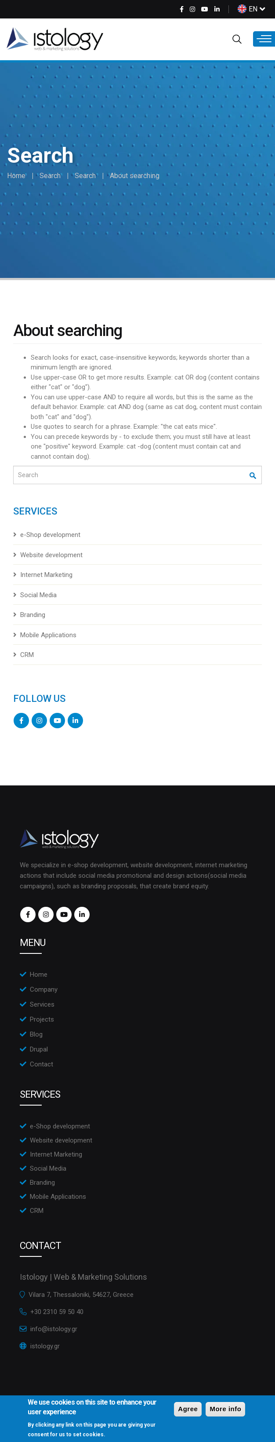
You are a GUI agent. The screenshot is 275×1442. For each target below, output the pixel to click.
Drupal (39, 1049)
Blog (36, 1034)
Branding (32, 615)
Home (16, 176)
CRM (27, 655)
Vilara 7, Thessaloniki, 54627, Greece (81, 1295)
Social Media (38, 595)
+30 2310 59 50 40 (56, 1312)
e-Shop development (50, 535)
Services (42, 1004)
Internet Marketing (46, 575)
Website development (51, 555)
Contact (41, 1064)
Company (44, 989)
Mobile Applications (48, 635)
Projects (42, 1019)
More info (225, 1412)
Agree (188, 1412)
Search (50, 176)
